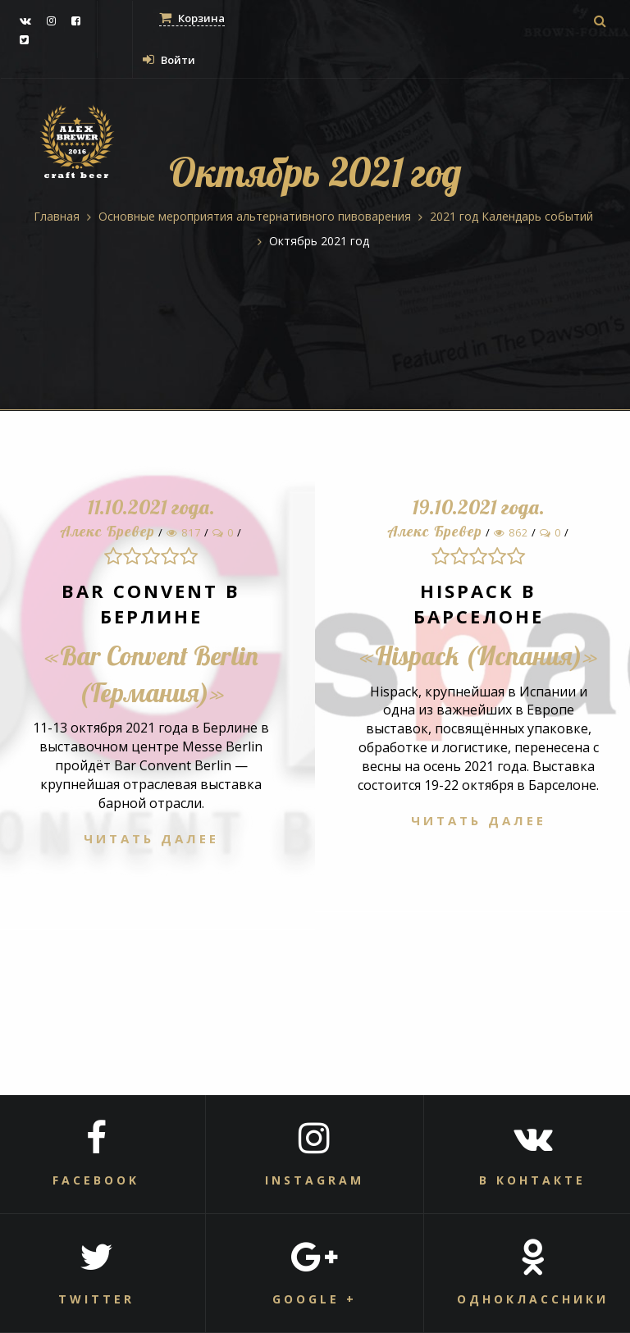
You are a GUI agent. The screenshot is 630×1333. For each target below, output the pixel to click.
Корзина (192, 18)
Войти (169, 59)
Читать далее (151, 838)
